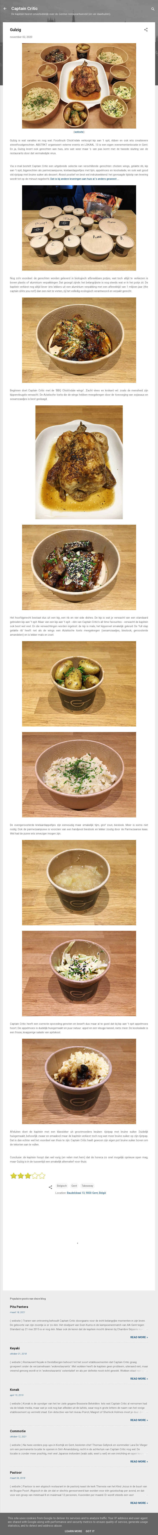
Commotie (18, 1431)
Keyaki (15, 1348)
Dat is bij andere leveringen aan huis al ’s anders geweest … (84, 178)
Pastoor (16, 1472)
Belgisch (62, 1185)
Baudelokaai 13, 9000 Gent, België (86, 1193)
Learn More (73, 1531)
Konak (14, 1390)
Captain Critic (24, 8)
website (79, 132)
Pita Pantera (19, 1307)
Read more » (139, 1337)
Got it (90, 1531)
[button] (146, 30)
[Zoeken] (153, 9)
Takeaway (87, 1185)
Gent (74, 1185)
